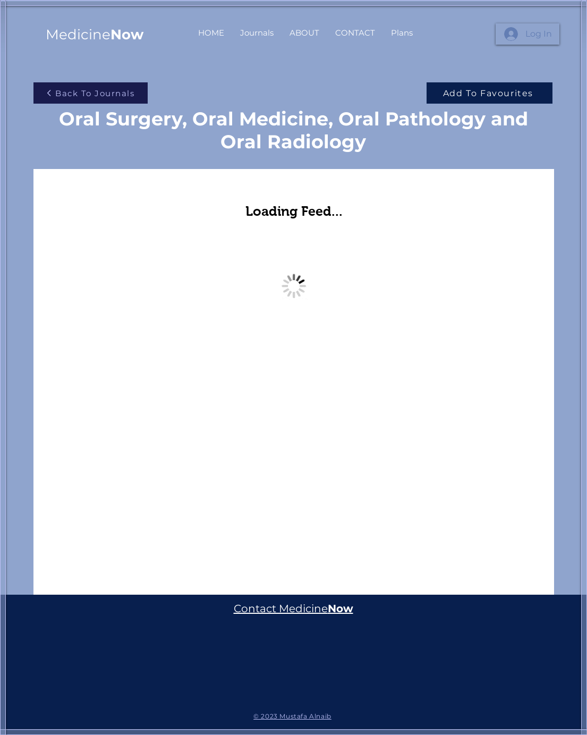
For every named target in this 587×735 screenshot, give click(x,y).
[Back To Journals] (90, 93)
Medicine (94, 34)
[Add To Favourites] (489, 93)
